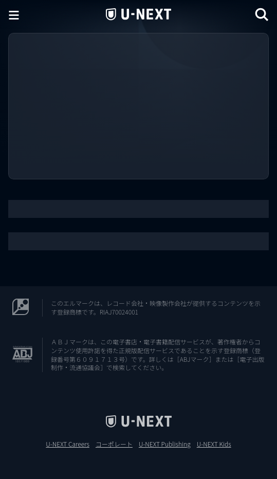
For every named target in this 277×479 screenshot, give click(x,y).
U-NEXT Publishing (165, 444)
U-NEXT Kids (214, 444)
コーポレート (114, 444)
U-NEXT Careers (67, 444)
